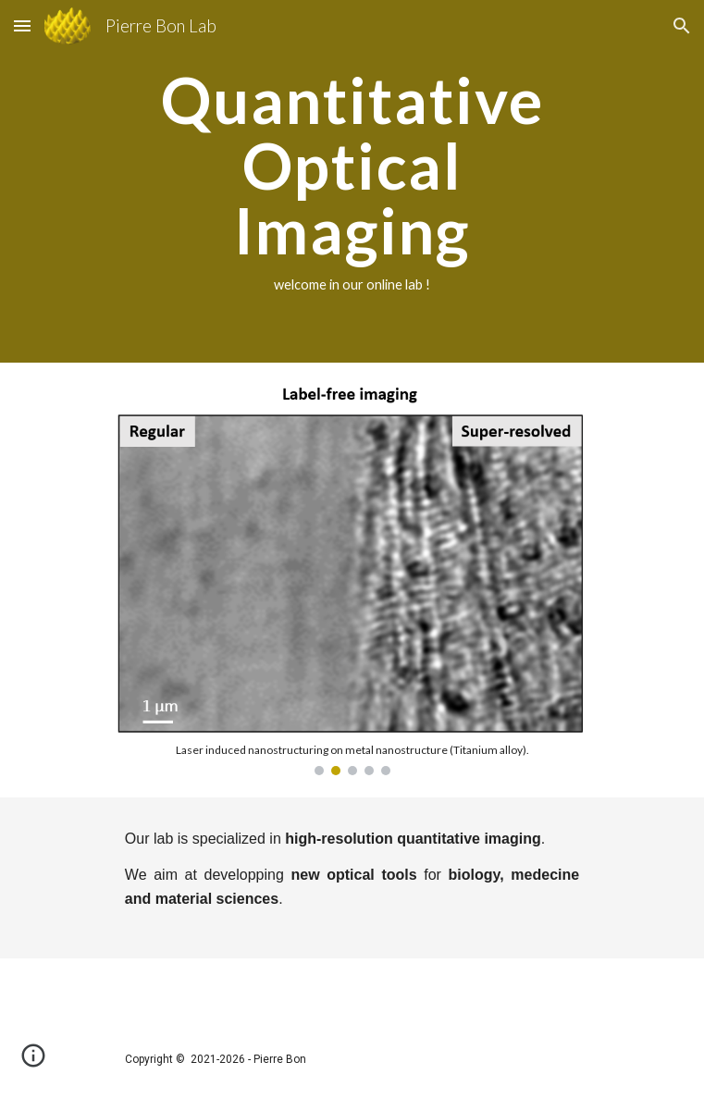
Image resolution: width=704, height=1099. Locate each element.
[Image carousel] (352, 580)
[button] (22, 25)
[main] (352, 181)
